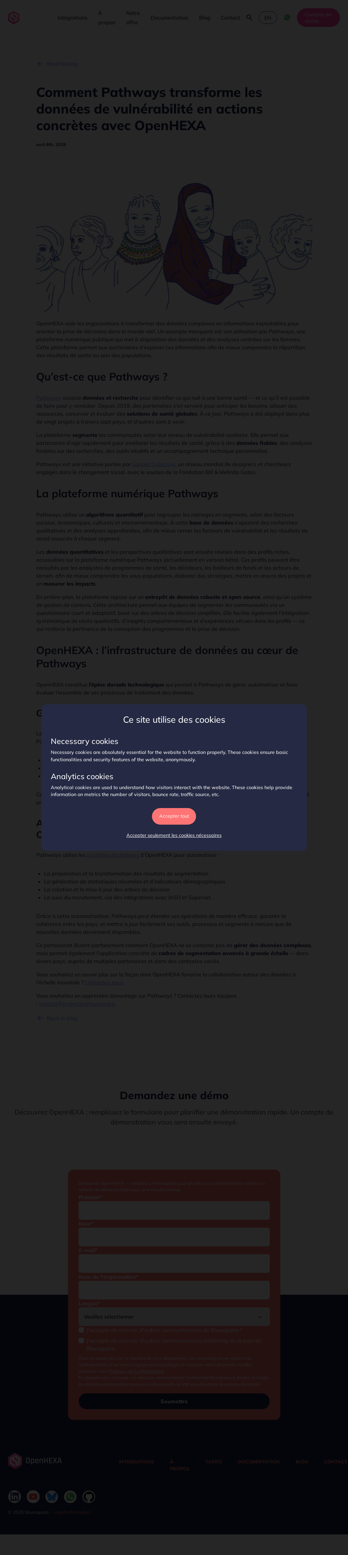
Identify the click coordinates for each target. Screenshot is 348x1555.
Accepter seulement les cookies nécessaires (174, 835)
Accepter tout (174, 816)
